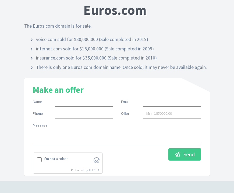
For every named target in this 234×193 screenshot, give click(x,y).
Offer (125, 113)
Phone (38, 113)
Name (37, 101)
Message (40, 125)
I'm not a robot (56, 158)
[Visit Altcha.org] (97, 159)
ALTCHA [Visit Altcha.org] (94, 170)
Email (125, 101)
